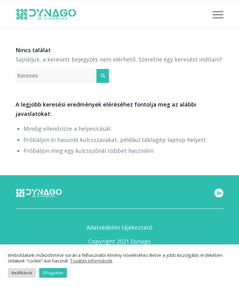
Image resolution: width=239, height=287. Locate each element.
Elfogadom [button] (53, 273)
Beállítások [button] (22, 273)
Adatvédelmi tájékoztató (119, 227)
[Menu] (214, 14)
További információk (91, 260)
